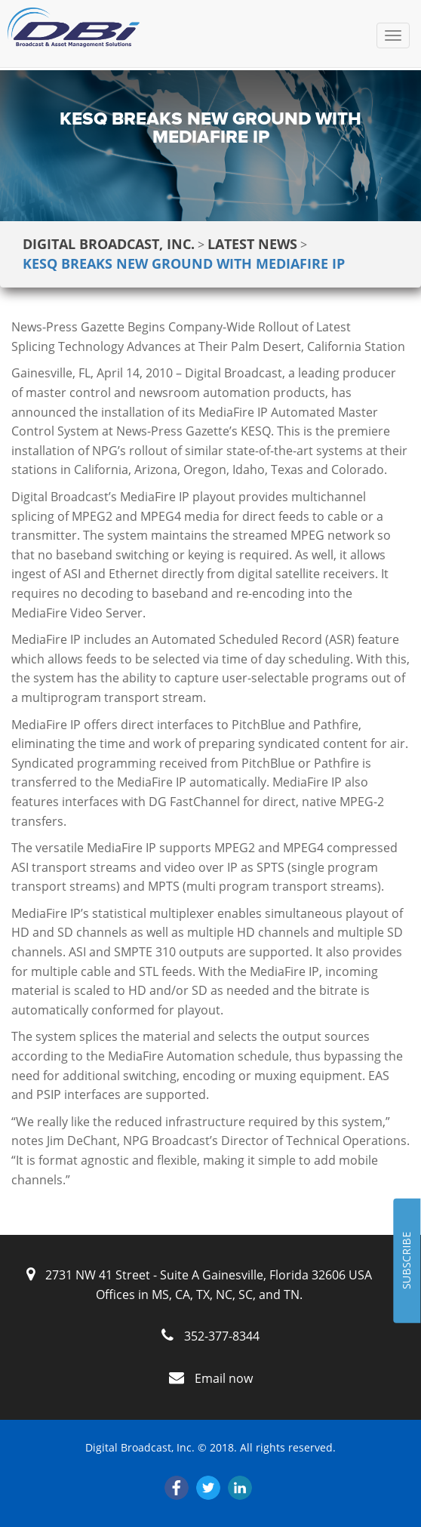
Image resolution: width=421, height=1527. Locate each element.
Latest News (252, 244)
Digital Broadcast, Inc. (109, 244)
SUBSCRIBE (406, 1261)
